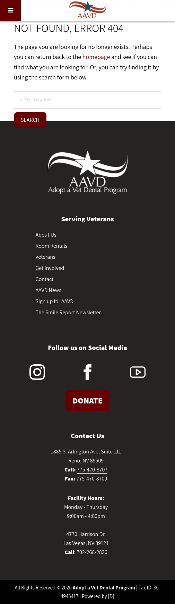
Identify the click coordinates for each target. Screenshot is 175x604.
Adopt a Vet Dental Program (104, 587)
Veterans (45, 257)
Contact (45, 279)
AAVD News (48, 290)
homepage (96, 57)
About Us (46, 234)
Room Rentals (52, 245)
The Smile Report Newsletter (68, 312)
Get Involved (50, 268)
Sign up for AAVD (54, 301)
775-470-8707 (92, 469)
